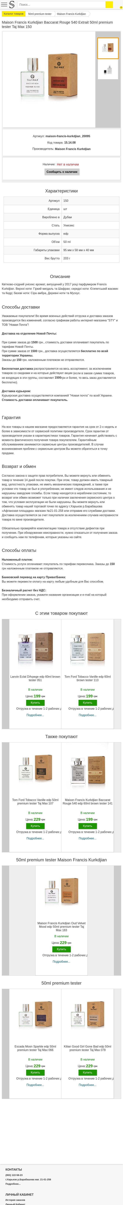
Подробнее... (35, 715)
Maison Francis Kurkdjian (73, 149)
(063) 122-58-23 (14, 1175)
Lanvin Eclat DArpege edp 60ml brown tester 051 (35, 678)
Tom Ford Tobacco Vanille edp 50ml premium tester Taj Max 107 (35, 801)
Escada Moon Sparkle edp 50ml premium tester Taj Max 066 (35, 1048)
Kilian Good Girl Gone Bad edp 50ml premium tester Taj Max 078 (87, 1048)
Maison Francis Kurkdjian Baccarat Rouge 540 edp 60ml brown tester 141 (87, 801)
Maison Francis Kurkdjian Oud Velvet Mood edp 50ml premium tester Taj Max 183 (61, 927)
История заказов (15, 1200)
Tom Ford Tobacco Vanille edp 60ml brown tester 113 (87, 678)
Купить (35, 702)
